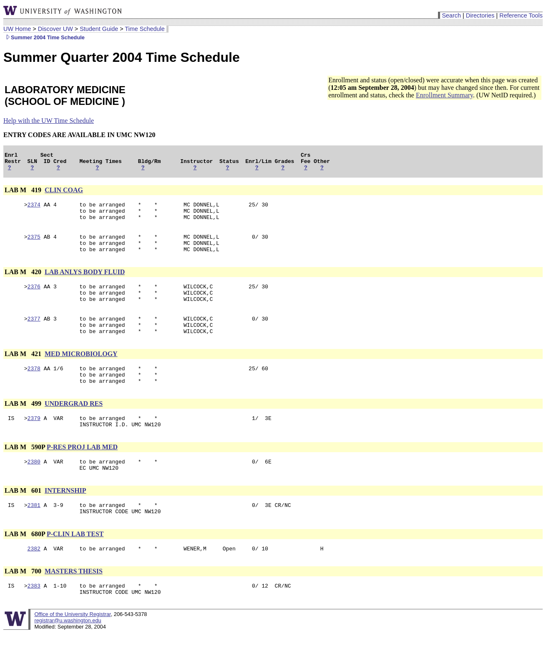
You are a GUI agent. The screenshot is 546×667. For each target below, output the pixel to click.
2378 (34, 388)
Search (451, 15)
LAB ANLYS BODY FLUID (85, 283)
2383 (34, 618)
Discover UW (55, 28)
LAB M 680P (25, 564)
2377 (34, 335)
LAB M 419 (24, 193)
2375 (34, 245)
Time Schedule (144, 28)
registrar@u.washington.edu (67, 654)
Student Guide (99, 28)
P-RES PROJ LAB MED (82, 472)
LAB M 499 (24, 426)
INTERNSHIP (65, 518)
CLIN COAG (64, 193)
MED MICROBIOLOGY (81, 372)
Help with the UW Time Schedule (48, 120)
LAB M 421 (24, 372)
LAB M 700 (24, 602)
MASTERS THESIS (74, 602)
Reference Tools (521, 15)
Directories (480, 15)
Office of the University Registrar (72, 648)
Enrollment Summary (444, 95)
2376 (34, 299)
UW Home (17, 28)
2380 (34, 487)
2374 (34, 209)
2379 (34, 442)
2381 (34, 533)
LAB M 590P (25, 472)
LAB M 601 (24, 518)
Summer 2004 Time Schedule (44, 37)
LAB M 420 (24, 283)
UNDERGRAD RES (74, 426)
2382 (34, 579)
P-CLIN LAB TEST (75, 564)
